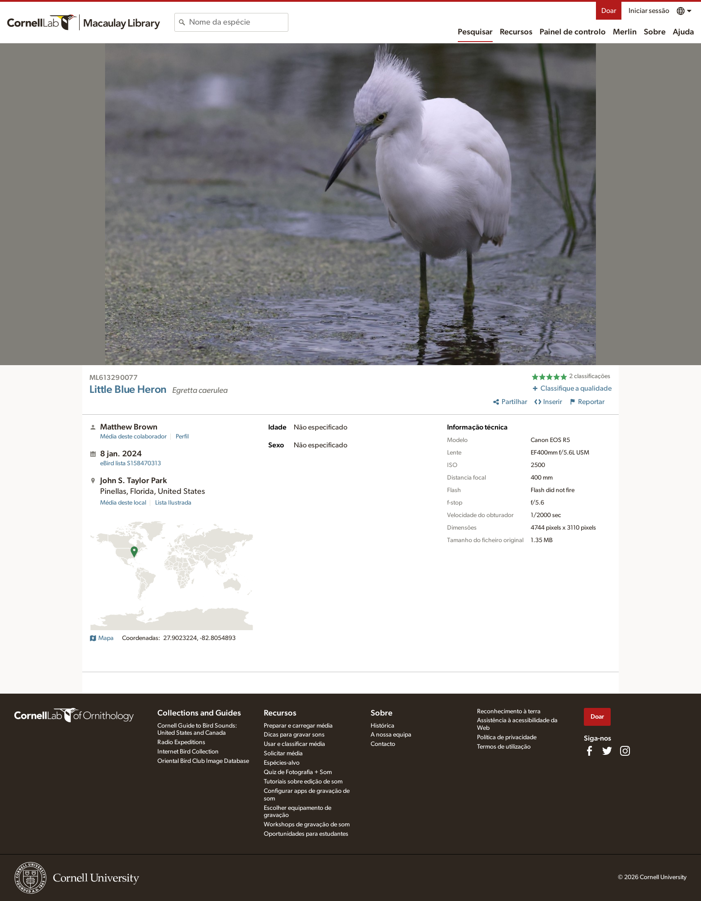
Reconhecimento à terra (509, 711)
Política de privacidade (506, 737)
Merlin (625, 32)
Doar (608, 10)
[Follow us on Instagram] (625, 750)
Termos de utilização (504, 747)
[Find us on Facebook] (589, 750)
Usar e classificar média (294, 744)
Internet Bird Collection (188, 752)
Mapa (101, 638)
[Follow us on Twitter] (607, 750)
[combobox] (238, 22)
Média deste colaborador (133, 437)
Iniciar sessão (649, 10)
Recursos (516, 32)
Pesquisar (475, 32)
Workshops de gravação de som (307, 824)
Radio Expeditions (181, 742)
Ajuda (683, 32)
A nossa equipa (391, 735)
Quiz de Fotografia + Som (298, 772)
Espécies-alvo (282, 763)
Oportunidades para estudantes (306, 834)
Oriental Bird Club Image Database (203, 761)
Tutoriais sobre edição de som (303, 782)
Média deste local (123, 503)
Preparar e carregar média (298, 726)
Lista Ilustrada (173, 503)
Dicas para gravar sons (294, 735)
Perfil (182, 437)
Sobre (655, 32)
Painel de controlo (573, 32)
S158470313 (130, 463)
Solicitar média (283, 753)
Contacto (383, 744)
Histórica (382, 726)
